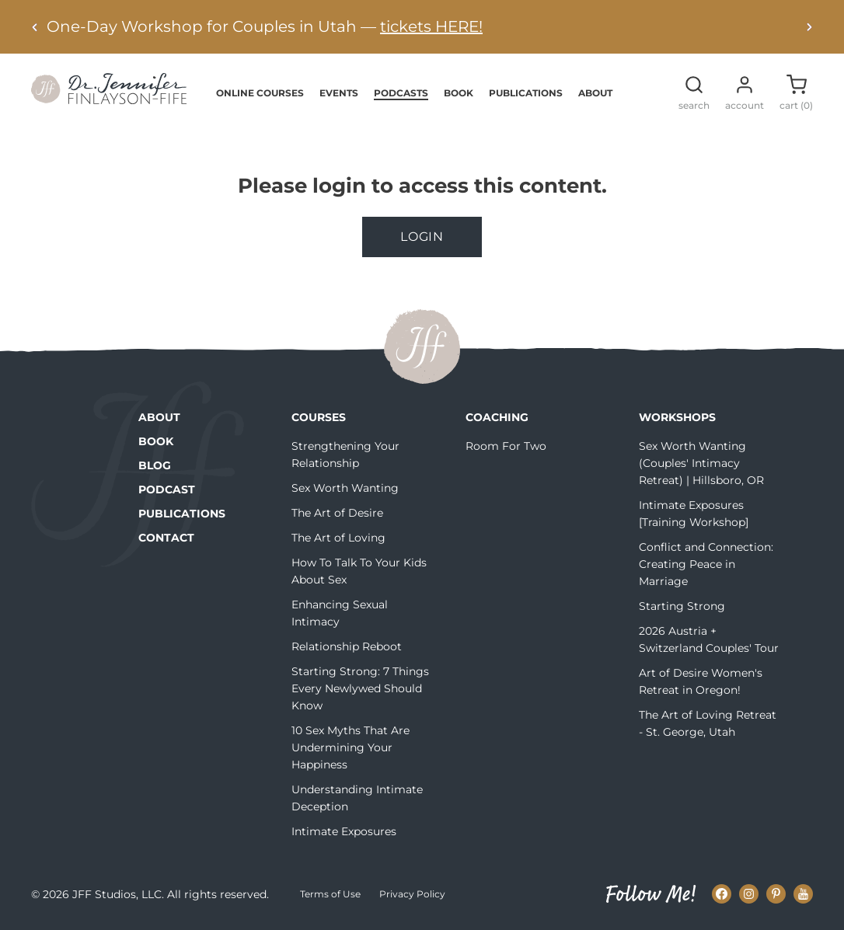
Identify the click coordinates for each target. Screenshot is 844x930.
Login (422, 236)
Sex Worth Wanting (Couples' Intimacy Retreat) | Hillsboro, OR (701, 463)
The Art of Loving (338, 538)
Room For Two (506, 446)
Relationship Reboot (346, 646)
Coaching (497, 417)
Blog (154, 465)
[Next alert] (809, 27)
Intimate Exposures (343, 831)
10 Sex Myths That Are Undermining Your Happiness (350, 747)
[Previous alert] (35, 27)
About (595, 93)
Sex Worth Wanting (345, 488)
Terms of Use (330, 894)
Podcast (166, 489)
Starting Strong (682, 606)
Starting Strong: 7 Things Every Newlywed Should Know (360, 688)
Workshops (677, 417)
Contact (166, 538)
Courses (318, 417)
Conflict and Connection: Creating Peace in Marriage (706, 564)
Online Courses (260, 93)
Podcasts (401, 93)
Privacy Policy (412, 894)
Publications (526, 93)
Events (338, 93)
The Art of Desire (337, 513)
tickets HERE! (431, 26)
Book (458, 93)
